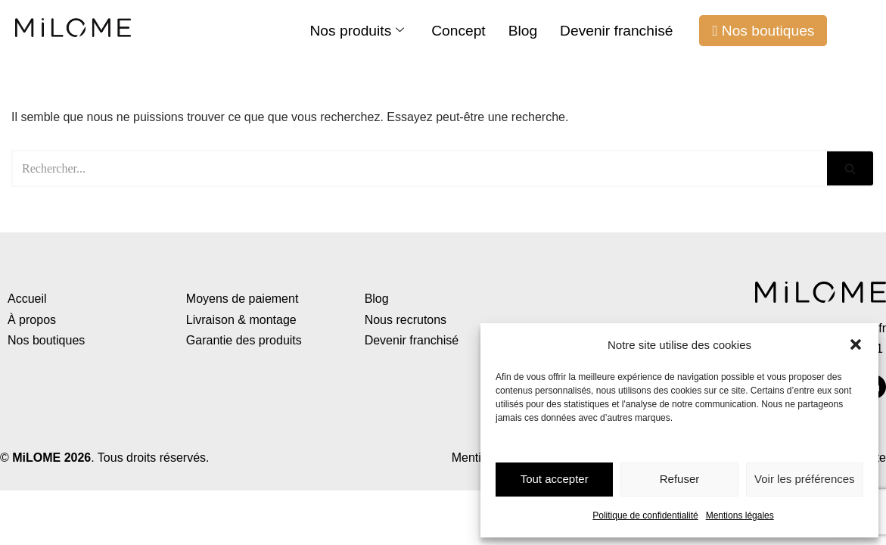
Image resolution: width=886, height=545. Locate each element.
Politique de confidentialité (645, 515)
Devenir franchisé (616, 31)
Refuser (680, 478)
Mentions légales (740, 515)
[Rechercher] (419, 168)
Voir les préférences (804, 478)
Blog (522, 31)
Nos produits (357, 30)
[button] (855, 344)
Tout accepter (555, 478)
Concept (458, 31)
